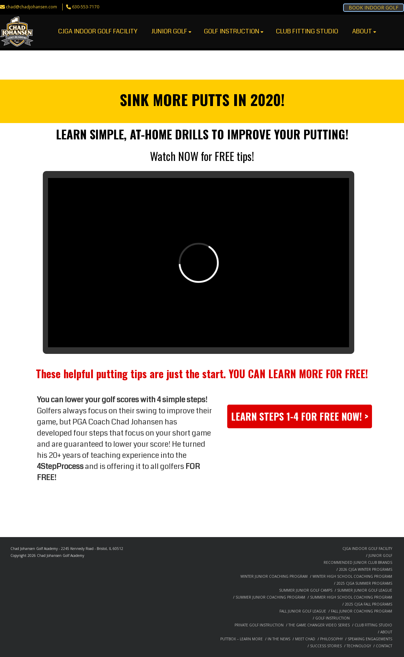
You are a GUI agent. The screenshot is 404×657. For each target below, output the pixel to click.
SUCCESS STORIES (326, 645)
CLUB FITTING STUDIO (307, 31)
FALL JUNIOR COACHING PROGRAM (361, 611)
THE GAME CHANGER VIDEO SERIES (319, 625)
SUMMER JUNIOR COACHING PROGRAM (270, 597)
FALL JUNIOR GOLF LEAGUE (302, 611)
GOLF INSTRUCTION (233, 31)
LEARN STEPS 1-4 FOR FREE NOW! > (299, 416)
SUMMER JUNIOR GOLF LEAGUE (364, 590)
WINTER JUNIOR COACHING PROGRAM (274, 576)
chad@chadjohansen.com (31, 7)
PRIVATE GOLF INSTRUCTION (259, 625)
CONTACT (384, 645)
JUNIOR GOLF (171, 31)
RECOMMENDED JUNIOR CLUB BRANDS (358, 562)
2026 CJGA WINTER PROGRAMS (365, 569)
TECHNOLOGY (359, 645)
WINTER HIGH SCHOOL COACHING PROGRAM (352, 576)
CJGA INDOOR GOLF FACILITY (97, 31)
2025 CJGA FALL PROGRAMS (368, 604)
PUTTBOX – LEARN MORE (241, 638)
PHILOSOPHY (331, 638)
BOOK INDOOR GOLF (373, 7)
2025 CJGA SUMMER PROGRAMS (364, 583)
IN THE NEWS (279, 638)
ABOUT (364, 31)
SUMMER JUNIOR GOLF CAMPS (305, 590)
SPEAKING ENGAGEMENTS (370, 638)
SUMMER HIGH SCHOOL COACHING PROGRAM (351, 597)
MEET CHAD (305, 638)
